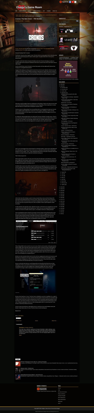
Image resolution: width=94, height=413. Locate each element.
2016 (61, 201)
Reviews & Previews (22, 10)
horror (44, 15)
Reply (20, 335)
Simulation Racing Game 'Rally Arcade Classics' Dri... (69, 128)
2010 (61, 211)
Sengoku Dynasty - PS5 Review (67, 143)
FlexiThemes (41, 411)
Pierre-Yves (22, 50)
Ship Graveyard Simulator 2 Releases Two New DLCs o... (69, 110)
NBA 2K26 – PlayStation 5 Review (68, 136)
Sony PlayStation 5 (47, 48)
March (62, 181)
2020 (61, 194)
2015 (61, 203)
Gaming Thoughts (61, 395)
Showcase (60, 401)
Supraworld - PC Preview (66, 102)
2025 (61, 86)
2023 (61, 188)
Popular (17, 359)
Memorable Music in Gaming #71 (68, 162)
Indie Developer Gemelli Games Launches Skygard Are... (70, 113)
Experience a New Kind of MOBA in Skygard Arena (68, 160)
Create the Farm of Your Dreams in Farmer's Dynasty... (68, 154)
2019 (61, 195)
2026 (61, 84)
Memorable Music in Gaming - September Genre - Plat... (69, 97)
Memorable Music (62, 399)
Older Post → (54, 320)
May (62, 177)
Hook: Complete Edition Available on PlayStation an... (68, 146)
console (30, 15)
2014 (61, 204)
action (20, 15)
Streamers (49, 10)
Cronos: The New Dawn (37, 15)
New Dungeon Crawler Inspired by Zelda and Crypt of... (69, 116)
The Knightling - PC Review (67, 121)
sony (23, 16)
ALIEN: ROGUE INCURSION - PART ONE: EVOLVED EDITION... (69, 100)
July (62, 173)
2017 (61, 199)
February (63, 182)
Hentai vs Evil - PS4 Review (27, 368)
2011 (61, 210)
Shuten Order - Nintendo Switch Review (69, 167)
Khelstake (21, 327)
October (63, 91)
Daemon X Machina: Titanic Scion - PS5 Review (69, 152)
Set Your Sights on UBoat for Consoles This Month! (69, 165)
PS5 (17, 16)
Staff (59, 390)
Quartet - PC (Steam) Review (67, 130)
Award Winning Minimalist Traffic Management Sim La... (68, 169)
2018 (61, 197)
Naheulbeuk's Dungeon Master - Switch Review (32, 374)
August (62, 172)
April (62, 179)
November (63, 89)
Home (16, 1)
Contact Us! (55, 10)
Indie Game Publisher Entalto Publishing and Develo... (69, 119)
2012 (61, 208)
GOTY (44, 10)
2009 (61, 213)
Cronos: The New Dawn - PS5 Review (28, 19)
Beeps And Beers (61, 393)
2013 (61, 206)
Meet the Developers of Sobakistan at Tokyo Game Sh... (69, 107)
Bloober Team (25, 15)
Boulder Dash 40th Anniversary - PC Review (68, 157)
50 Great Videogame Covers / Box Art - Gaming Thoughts (34, 361)
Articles (30, 10)
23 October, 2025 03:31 (28, 327)
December (63, 87)
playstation (48, 15)
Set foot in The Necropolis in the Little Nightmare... (69, 94)
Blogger (58, 408)
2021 (61, 192)
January (63, 184)
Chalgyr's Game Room (46, 408)
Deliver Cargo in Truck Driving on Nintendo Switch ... (68, 132)
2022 (61, 190)
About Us (21, 1)
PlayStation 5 (54, 15)
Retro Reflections (61, 397)
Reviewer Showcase (38, 10)
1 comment (27, 21)
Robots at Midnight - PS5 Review (68, 134)
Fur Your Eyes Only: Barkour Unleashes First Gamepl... (69, 105)
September (63, 92)
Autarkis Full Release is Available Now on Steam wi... (69, 149)
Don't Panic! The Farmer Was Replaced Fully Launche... (69, 123)
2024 (61, 187)
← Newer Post (18, 320)
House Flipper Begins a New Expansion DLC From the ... (69, 139)
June (62, 175)
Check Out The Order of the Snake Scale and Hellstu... (69, 141)
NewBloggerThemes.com (54, 411)
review (19, 16)
